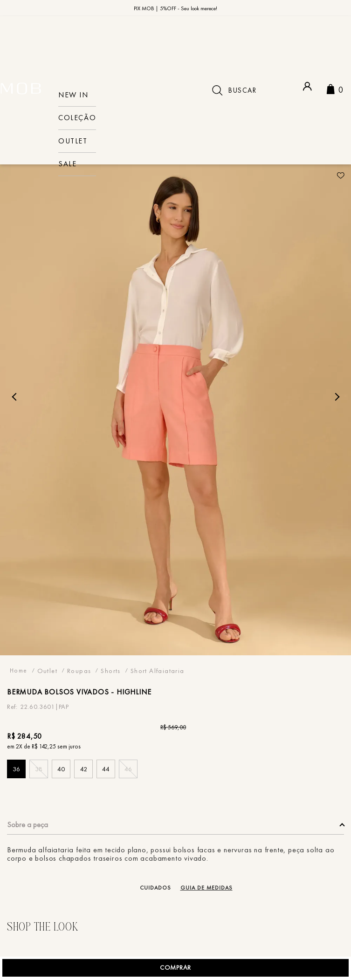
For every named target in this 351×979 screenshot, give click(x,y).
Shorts (110, 680)
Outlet (73, 141)
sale (67, 164)
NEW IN (73, 95)
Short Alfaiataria (158, 680)
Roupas (79, 680)
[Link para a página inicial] (18, 680)
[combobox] (248, 90)
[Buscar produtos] (217, 90)
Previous (16, 406)
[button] (16, 778)
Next (335, 406)
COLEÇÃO (77, 118)
